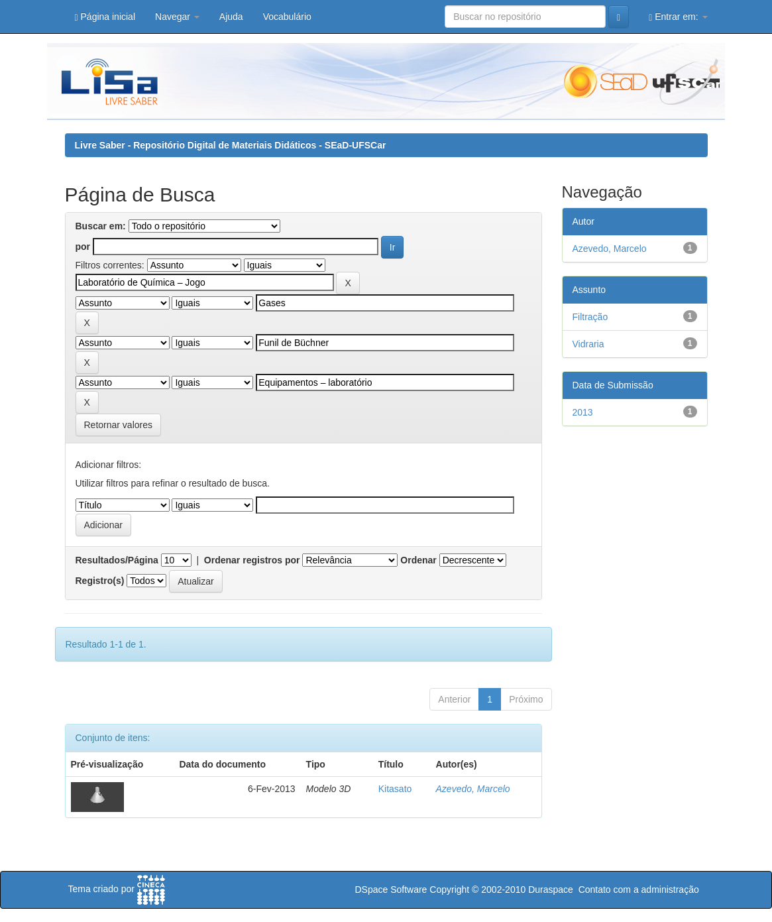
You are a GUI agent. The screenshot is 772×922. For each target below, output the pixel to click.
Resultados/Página (117, 560)
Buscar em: (101, 226)
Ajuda (231, 16)
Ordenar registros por (252, 560)
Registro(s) (100, 580)
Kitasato (395, 788)
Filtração (590, 317)
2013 (583, 412)
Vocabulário (287, 16)
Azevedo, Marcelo (473, 788)
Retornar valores (118, 425)
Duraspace (550, 889)
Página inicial (105, 17)
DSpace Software (391, 889)
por (83, 246)
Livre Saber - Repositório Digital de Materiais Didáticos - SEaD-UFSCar (230, 145)
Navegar (177, 16)
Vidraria (588, 344)
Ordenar (418, 560)
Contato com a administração (639, 889)
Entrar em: (678, 17)
